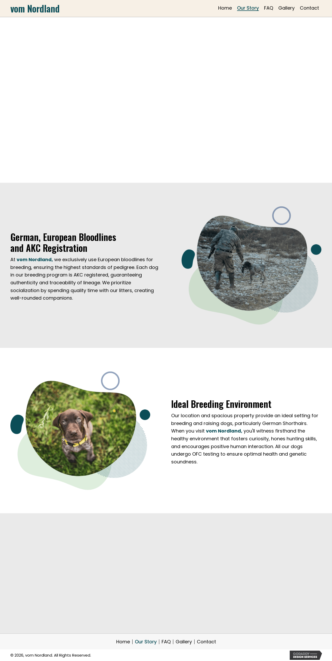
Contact (206, 641)
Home (123, 641)
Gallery (184, 641)
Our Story (146, 641)
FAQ (166, 641)
